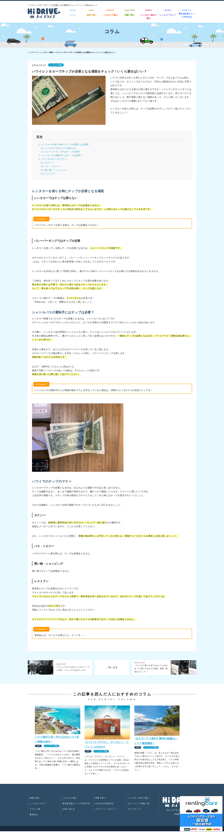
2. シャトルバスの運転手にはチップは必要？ (61, 156)
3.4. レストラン (49, 176)
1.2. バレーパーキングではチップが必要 (61, 153)
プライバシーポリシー (106, 811)
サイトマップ (134, 811)
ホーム (72, 12)
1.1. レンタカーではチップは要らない (60, 149)
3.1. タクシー (47, 164)
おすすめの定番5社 (105, 807)
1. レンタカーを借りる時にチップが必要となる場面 (65, 145)
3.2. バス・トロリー (51, 168)
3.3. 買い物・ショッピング (54, 172)
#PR (38, 748)
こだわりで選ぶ (110, 12)
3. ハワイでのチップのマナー (53, 160)
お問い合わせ (69, 811)
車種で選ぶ (129, 12)
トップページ (33, 52)
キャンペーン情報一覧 (139, 807)
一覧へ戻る (112, 670)
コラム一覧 (35, 811)
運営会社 (34, 816)
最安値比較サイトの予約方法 (186, 13)
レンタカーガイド (167, 12)
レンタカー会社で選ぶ (148, 14)
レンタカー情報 (47, 52)
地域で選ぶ (91, 12)
